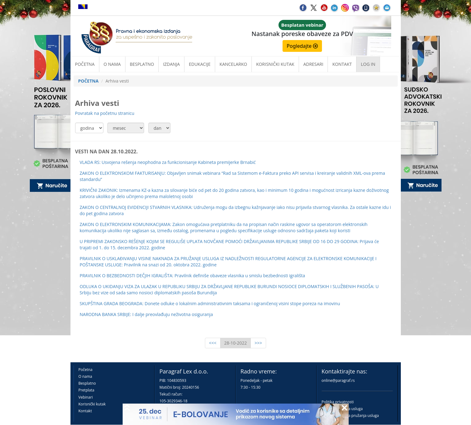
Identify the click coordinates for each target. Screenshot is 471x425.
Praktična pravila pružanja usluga (350, 415)
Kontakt (85, 411)
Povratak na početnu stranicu (104, 113)
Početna (85, 64)
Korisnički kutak (92, 404)
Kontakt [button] (342, 64)
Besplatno (142, 64)
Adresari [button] (313, 64)
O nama (112, 64)
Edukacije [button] (200, 64)
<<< (212, 343)
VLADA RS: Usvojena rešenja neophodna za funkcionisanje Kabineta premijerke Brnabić (168, 162)
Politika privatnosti (338, 402)
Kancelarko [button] (233, 64)
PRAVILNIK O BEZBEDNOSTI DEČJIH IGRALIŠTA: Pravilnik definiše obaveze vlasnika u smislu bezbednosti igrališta (192, 275)
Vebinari (86, 397)
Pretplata (86, 390)
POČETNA (88, 81)
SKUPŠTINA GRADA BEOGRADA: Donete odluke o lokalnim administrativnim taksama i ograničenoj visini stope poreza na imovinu (210, 303)
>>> (258, 343)
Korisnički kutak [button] (275, 64)
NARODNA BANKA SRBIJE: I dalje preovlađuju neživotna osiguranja (146, 314)
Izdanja (171, 64)
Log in (368, 64)
